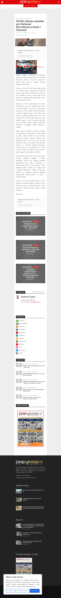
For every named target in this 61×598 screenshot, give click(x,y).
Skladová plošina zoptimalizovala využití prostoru (32, 542)
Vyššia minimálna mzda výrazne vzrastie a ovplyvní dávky (32, 398)
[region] (22, 584)
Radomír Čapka (23, 35)
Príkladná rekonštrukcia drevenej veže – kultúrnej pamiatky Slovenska (30, 273)
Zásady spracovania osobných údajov (26, 478)
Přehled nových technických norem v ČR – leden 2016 (30, 226)
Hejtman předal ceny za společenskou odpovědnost (33, 390)
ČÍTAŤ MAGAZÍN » (30, 5)
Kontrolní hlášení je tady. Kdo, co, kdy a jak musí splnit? (30, 250)
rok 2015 (36, 221)
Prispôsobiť (10, 591)
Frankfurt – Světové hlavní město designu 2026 (32, 533)
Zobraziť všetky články (38, 292)
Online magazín (26, 475)
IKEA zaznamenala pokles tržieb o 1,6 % (33, 490)
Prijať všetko (34, 591)
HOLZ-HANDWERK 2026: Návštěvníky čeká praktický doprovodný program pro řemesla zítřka (33, 526)
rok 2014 (28, 18)
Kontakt (18, 475)
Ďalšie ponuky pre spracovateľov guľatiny (32, 499)
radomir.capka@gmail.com (33, 302)
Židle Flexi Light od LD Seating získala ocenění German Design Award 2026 (33, 507)
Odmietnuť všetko (22, 591)
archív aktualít (20, 18)
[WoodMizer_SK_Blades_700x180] (30, 42)
